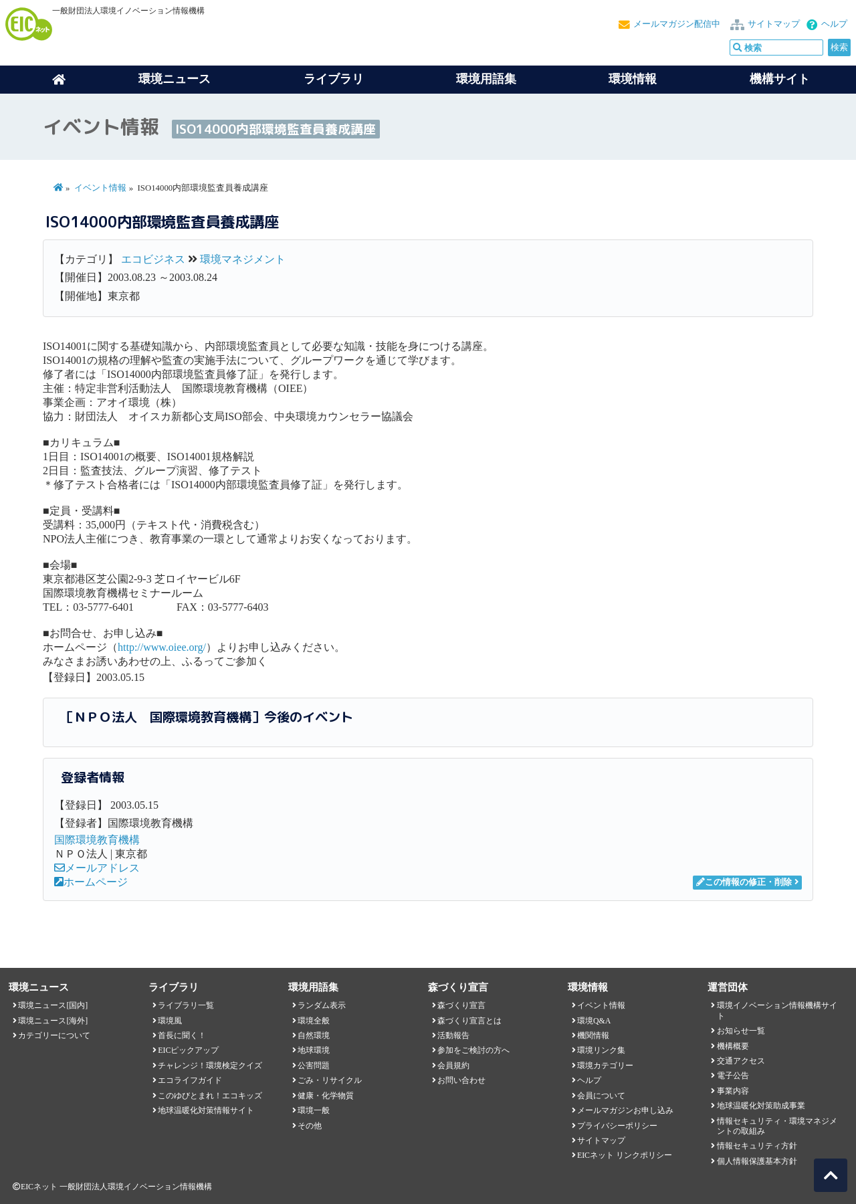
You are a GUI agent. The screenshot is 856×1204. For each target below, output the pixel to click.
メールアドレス (97, 868)
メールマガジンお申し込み (625, 1110)
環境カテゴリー (605, 1065)
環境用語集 (486, 79)
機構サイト (780, 79)
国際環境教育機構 (97, 839)
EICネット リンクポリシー (624, 1155)
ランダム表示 (322, 1005)
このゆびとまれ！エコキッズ (210, 1095)
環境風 (170, 1020)
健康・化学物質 (326, 1095)
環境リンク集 (601, 1050)
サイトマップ (774, 24)
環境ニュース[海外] (53, 1020)
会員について (601, 1095)
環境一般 (314, 1110)
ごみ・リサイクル (330, 1080)
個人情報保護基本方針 (757, 1161)
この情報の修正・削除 (744, 882)
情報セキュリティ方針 (757, 1145)
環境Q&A (594, 1020)
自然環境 (314, 1035)
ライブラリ (334, 79)
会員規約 (453, 1065)
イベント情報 (100, 188)
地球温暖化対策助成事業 (761, 1105)
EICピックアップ (188, 1050)
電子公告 (733, 1075)
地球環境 (314, 1050)
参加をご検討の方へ (473, 1050)
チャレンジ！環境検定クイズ (210, 1065)
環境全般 (314, 1020)
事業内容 (733, 1091)
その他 (310, 1125)
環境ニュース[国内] (53, 1005)
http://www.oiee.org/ (162, 647)
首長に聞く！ (182, 1035)
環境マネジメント (243, 259)
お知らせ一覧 (741, 1030)
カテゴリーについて (54, 1035)
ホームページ (91, 882)
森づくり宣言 (461, 1005)
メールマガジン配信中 (676, 24)
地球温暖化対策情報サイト (206, 1110)
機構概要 (733, 1046)
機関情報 (593, 1035)
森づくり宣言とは (469, 1020)
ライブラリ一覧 (186, 1005)
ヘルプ (834, 24)
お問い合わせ (461, 1080)
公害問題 (314, 1065)
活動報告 (453, 1035)
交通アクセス (741, 1061)
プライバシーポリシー (617, 1125)
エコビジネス (153, 259)
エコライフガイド (190, 1080)
